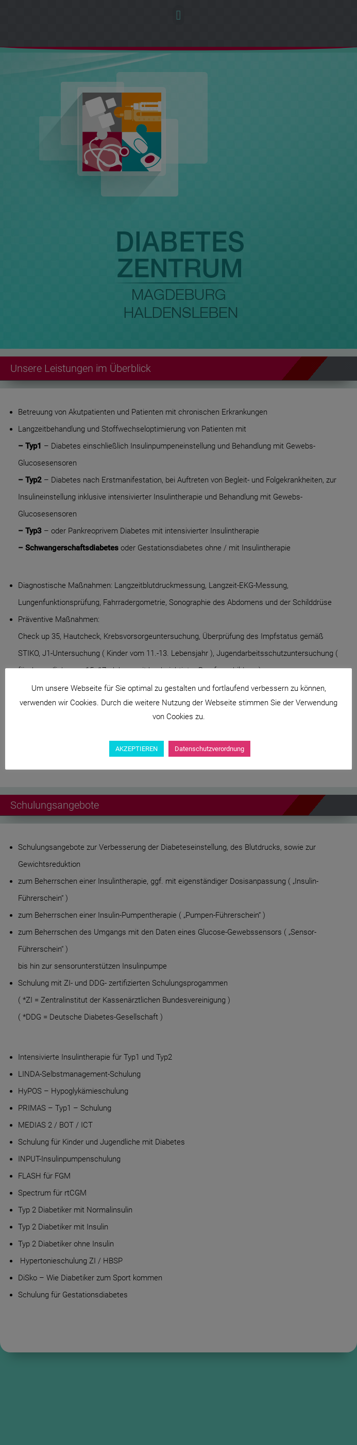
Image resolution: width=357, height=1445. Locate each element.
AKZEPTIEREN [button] (136, 749)
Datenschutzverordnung (209, 749)
